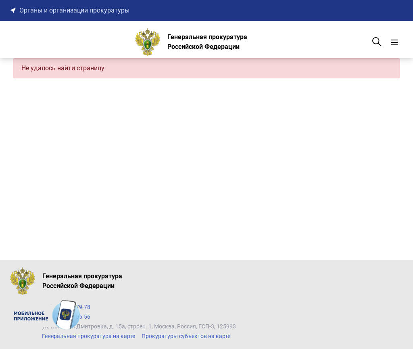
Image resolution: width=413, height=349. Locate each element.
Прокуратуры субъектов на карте (186, 336)
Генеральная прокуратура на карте (88, 336)
